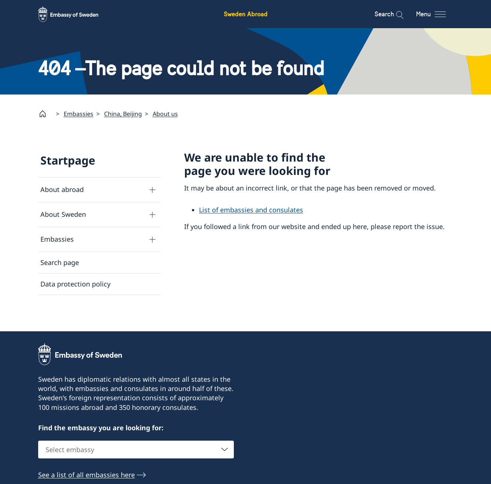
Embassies (78, 113)
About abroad (62, 189)
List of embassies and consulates (251, 209)
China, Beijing (123, 113)
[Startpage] (45, 113)
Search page (59, 262)
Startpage (67, 160)
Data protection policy (75, 283)
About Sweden (63, 214)
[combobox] (136, 458)
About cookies (63, 305)
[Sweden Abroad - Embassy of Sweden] (75, 14)
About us (165, 113)
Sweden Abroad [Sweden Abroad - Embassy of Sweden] (246, 14)
